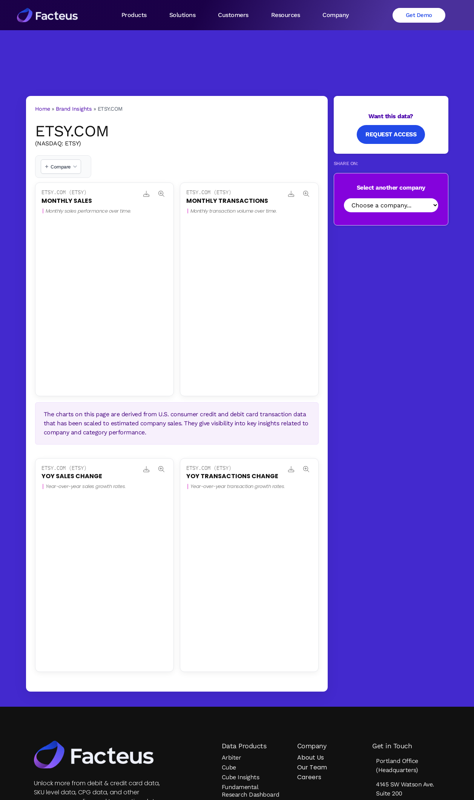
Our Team (312, 767)
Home (42, 109)
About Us (310, 757)
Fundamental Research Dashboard (250, 790)
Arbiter (231, 757)
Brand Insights (74, 109)
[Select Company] (391, 205)
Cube (229, 767)
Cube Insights (240, 777)
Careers (309, 777)
